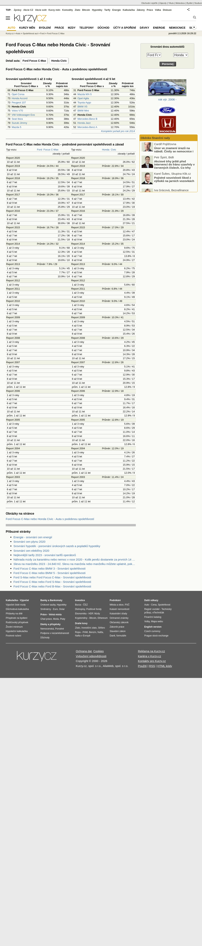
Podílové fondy (93, 609)
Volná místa (55, 614)
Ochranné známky (119, 618)
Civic (113, 149)
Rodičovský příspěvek (17, 622)
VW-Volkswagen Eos (23, 114)
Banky (43, 600)
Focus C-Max (50, 149)
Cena (154, 604)
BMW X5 (82, 106)
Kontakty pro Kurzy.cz (152, 661)
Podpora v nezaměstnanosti (54, 633)
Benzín (92, 632)
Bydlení (45, 27)
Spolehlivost (164, 604)
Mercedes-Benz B (87, 118)
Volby (147, 621)
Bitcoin (86, 10)
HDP (90, 613)
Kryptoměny (81, 618)
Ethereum (103, 618)
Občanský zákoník (119, 622)
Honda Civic (59, 60)
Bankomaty (56, 600)
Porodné (59, 628)
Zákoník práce (117, 626)
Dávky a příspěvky (50, 624)
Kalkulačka (129, 10)
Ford (39, 149)
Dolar (62, 609)
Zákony (141, 10)
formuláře (121, 635)
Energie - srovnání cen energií (32, 537)
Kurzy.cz (10, 33)
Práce (150, 10)
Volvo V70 (17, 110)
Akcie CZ (28, 10)
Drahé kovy (81, 623)
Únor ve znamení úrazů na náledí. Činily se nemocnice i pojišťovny (173, 155)
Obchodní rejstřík (149, 3)
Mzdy (72, 27)
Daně (112, 635)
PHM (85, 632)
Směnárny (45, 609)
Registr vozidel (151, 609)
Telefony (86, 27)
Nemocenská (47, 628)
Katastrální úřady (118, 613)
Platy (62, 619)
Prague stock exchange (156, 635)
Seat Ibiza (17, 118)
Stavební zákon (118, 631)
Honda (105, 149)
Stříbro (101, 627)
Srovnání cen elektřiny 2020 (31, 550)
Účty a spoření (124, 27)
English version (152, 626)
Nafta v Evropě (82, 635)
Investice (80, 600)
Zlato (77, 10)
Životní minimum (14, 626)
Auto (18, 33)
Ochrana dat (84, 651)
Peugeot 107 (19, 102)
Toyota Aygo (84, 102)
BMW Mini (83, 110)
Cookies (98, 651)
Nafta (100, 632)
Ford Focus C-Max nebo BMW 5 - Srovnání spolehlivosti (49, 573)
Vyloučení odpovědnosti (91, 656)
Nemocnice (177, 27)
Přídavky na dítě (14, 613)
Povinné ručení (13, 635)
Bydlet (190, 3)
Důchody (44, 637)
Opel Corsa (18, 94)
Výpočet (24, 600)
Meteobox (180, 3)
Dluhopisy (80, 609)
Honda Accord (20, 98)
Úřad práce (46, 619)
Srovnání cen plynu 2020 (29, 541)
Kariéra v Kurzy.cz (149, 656)
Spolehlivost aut (30, 33)
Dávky (144, 27)
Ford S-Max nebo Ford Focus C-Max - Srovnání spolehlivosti (52, 577)
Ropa (78, 632)
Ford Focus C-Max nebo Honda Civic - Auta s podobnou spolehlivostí (50, 519)
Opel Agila (83, 98)
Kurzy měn (54, 10)
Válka (158, 10)
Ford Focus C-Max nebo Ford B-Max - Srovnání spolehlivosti (52, 586)
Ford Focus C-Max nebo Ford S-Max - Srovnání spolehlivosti (52, 581)
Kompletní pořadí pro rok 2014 (118, 131)
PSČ (127, 604)
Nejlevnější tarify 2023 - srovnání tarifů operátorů (44, 555)
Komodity (67, 10)
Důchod (103, 27)
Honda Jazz (84, 122)
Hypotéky (97, 10)
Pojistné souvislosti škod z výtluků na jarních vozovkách (174, 183)
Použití (142, 666)
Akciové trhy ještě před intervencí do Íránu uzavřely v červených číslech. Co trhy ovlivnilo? (174, 169)
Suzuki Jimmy (19, 122)
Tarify (107, 10)
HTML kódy (164, 666)
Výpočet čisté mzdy (16, 604)
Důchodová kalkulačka (17, 609)
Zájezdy (163, 3)
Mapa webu (157, 621)
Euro (55, 609)
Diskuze (167, 10)
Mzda (56, 619)
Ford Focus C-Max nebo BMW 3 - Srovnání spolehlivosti (49, 568)
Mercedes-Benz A (87, 127)
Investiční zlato (89, 627)
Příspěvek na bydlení (16, 618)
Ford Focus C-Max (34, 60)
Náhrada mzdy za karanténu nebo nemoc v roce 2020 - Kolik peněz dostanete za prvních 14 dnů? (74, 559)
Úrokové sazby (47, 604)
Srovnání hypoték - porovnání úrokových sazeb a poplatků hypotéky (56, 546)
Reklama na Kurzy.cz (151, 651)
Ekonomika (80, 613)
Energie (116, 10)
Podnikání (115, 600)
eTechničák (158, 612)
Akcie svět (41, 10)
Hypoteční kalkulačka (17, 631)
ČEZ (85, 604)
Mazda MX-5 (85, 94)
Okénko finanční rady (155, 138)
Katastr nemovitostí (119, 609)
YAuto (171, 3)
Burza (78, 604)
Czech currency (152, 631)
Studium (198, 3)
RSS (152, 666)
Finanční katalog (152, 617)
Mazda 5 (16, 127)
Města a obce (117, 604)
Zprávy (17, 10)
